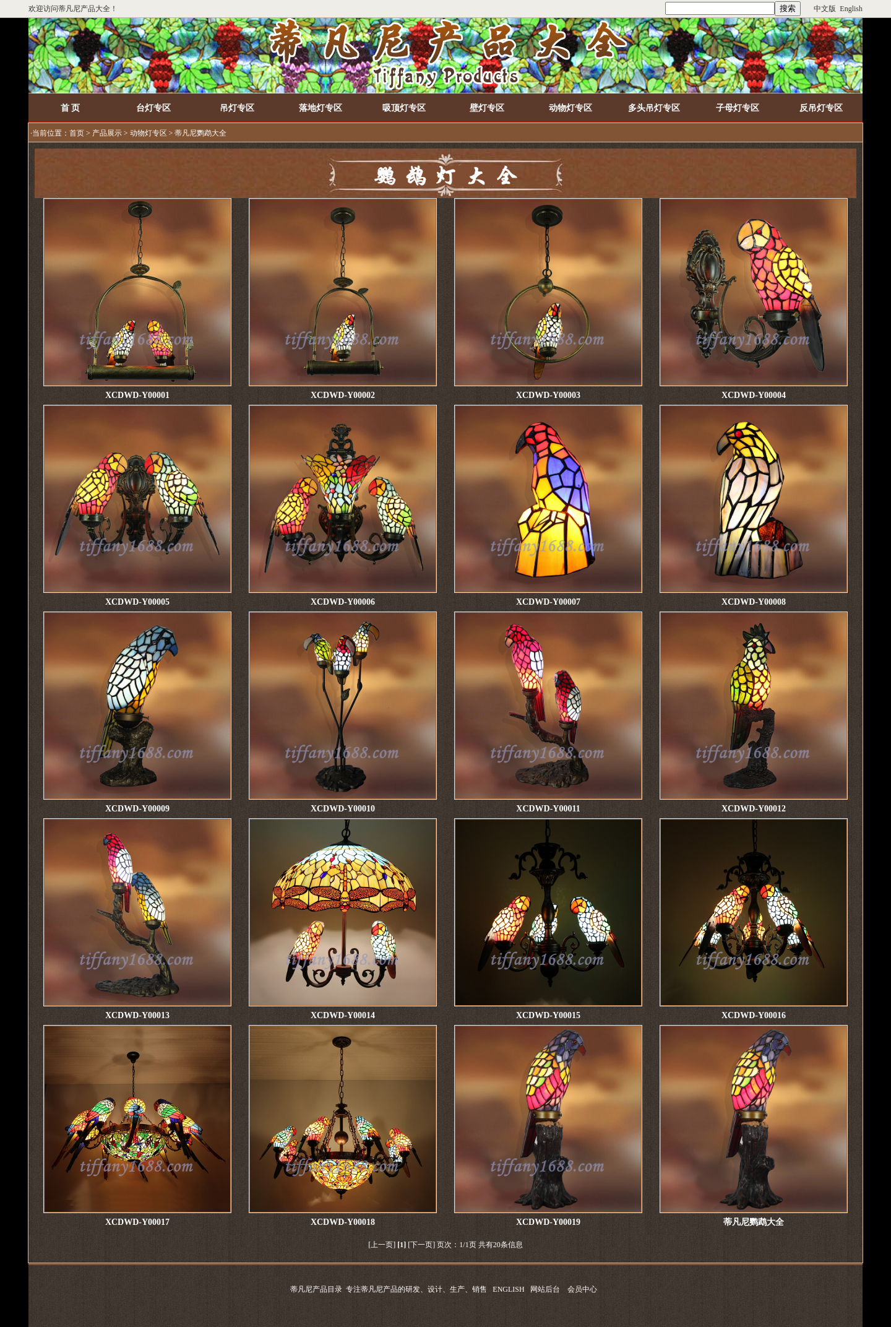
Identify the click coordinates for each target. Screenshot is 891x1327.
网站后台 (545, 1289)
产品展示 (107, 133)
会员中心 (582, 1289)
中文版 (825, 8)
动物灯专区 (148, 133)
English (851, 8)
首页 (76, 133)
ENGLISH (508, 1289)
